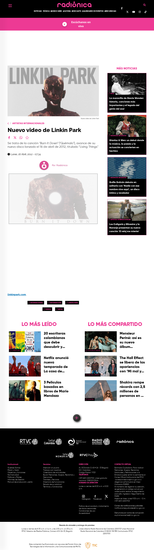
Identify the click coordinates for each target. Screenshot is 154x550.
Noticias (38, 11)
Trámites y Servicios (51, 480)
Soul (112, 93)
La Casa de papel (18, 375)
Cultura (67, 11)
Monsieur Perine (94, 350)
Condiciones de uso (87, 511)
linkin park (73, 303)
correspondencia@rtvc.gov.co (127, 480)
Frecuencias (110, 11)
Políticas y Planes (15, 477)
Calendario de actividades (54, 472)
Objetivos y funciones (16, 472)
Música (46, 11)
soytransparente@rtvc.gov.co (126, 515)
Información (55, 303)
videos (48, 309)
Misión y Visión (13, 470)
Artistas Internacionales (28, 123)
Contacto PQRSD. (121, 484)
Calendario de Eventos (93, 11)
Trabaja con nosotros (52, 470)
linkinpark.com (17, 294)
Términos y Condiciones (52, 487)
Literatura (16, 350)
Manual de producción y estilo (20, 482)
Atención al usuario (51, 468)
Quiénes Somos (14, 468)
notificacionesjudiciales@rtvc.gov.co (129, 508)
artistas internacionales (120, 219)
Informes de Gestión (16, 480)
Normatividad (13, 475)
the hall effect (93, 375)
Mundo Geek (56, 11)
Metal (60, 309)
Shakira (91, 399)
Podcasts (76, 11)
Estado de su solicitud (52, 484)
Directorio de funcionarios (53, 482)
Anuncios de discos (118, 135)
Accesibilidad (84, 513)
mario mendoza (18, 399)
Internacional (36, 303)
